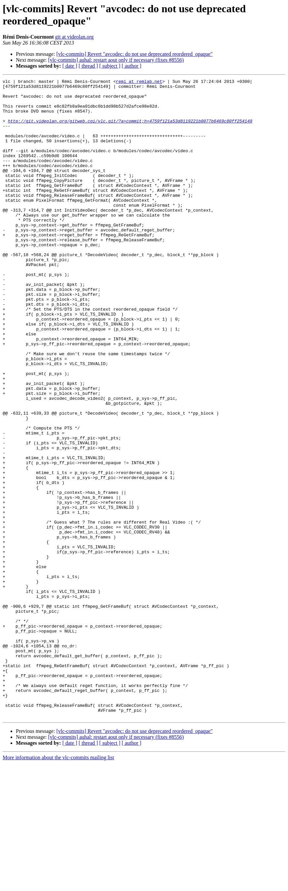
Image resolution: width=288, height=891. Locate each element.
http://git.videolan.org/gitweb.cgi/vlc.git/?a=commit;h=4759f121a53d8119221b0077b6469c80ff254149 (130, 130)
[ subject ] (109, 66)
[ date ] (69, 66)
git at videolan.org (74, 37)
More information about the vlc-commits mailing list (58, 885)
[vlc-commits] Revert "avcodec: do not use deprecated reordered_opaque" (134, 54)
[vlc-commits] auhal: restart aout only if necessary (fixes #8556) (116, 60)
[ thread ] (88, 66)
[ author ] (132, 66)
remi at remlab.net (139, 82)
